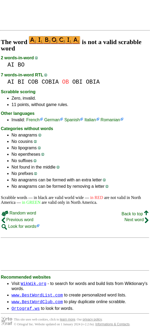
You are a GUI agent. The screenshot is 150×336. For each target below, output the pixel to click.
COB (33, 82)
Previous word (17, 219)
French (33, 120)
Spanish (72, 120)
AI (10, 65)
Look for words (19, 226)
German (52, 120)
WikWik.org (33, 284)
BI (21, 82)
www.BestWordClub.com (37, 304)
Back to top (135, 214)
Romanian (110, 120)
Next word (136, 219)
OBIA (93, 82)
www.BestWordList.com (37, 296)
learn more (67, 323)
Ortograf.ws (25, 311)
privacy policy (92, 323)
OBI (77, 82)
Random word (19, 213)
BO (21, 65)
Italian (90, 120)
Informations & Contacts (112, 327)
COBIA (50, 82)
